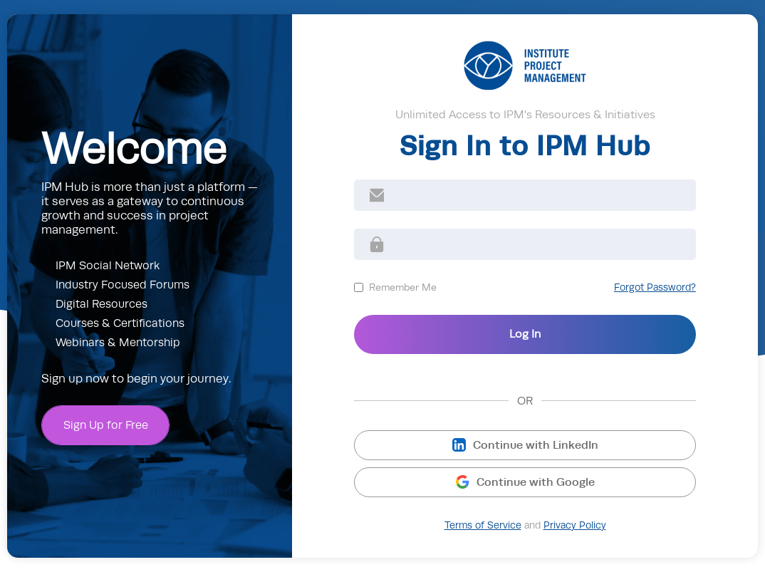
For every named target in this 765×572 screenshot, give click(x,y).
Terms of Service (482, 525)
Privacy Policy (574, 525)
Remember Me (403, 287)
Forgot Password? (655, 287)
